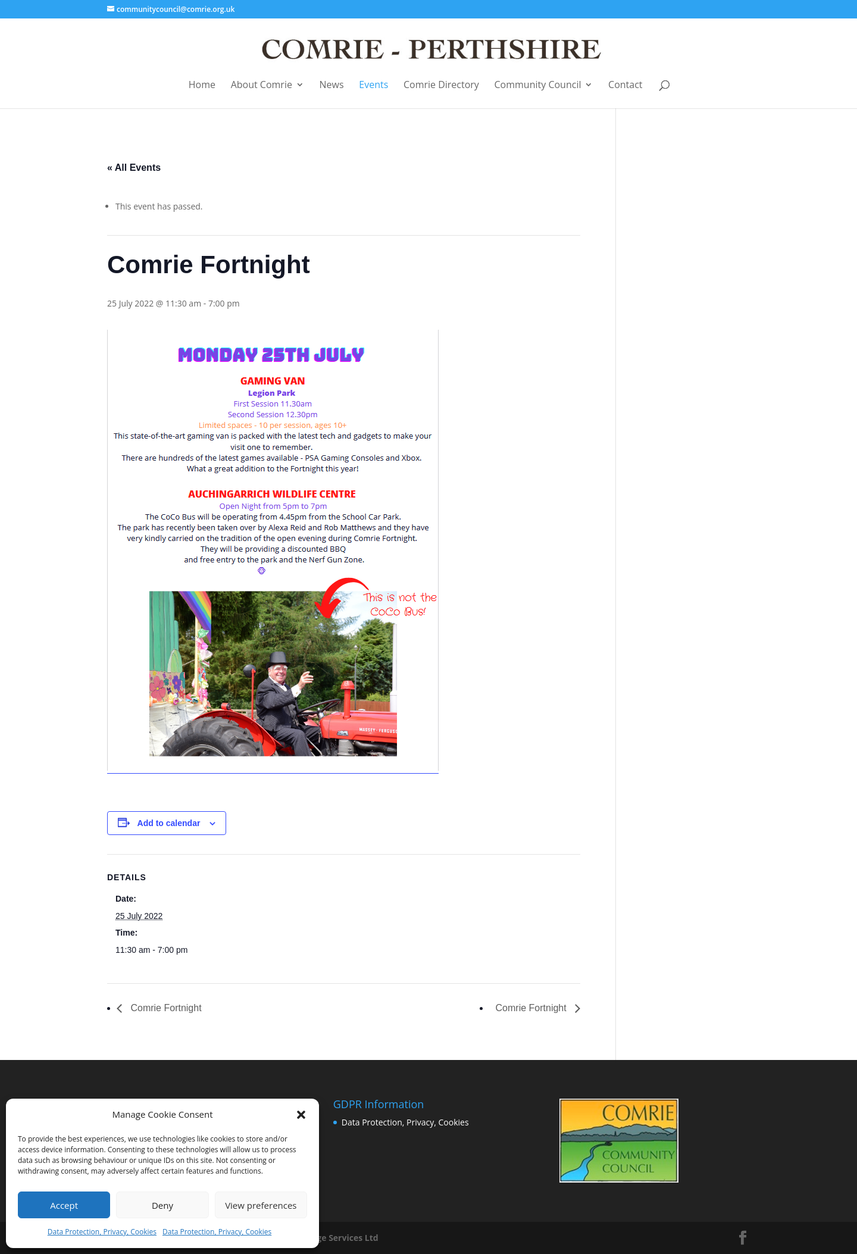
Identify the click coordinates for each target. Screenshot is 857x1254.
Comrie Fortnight (165, 1008)
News (332, 85)
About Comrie (261, 85)
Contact (625, 85)
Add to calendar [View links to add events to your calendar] (169, 823)
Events (373, 85)
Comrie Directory (441, 85)
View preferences (260, 1205)
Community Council (538, 85)
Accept (64, 1205)
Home (202, 85)
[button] (301, 1115)
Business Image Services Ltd (320, 1237)
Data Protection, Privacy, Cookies (102, 1232)
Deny (162, 1205)
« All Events (134, 167)
